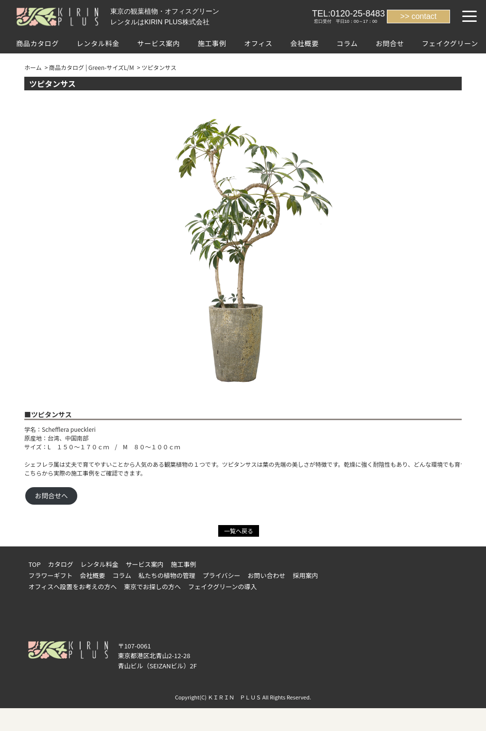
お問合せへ (51, 495)
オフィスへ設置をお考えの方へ (72, 586)
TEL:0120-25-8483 (348, 13)
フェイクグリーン (450, 43)
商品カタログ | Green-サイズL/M (91, 67)
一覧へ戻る (238, 531)
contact (424, 16)
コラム (347, 43)
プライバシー (222, 575)
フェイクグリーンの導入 (222, 586)
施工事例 (212, 43)
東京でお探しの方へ (152, 586)
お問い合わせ (267, 575)
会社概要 (304, 43)
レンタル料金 (98, 43)
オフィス (258, 43)
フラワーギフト (50, 575)
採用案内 (305, 575)
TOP (34, 564)
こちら (33, 473)
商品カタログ (37, 43)
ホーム (33, 67)
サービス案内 (158, 43)
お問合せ (390, 43)
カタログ (60, 564)
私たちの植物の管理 (167, 575)
